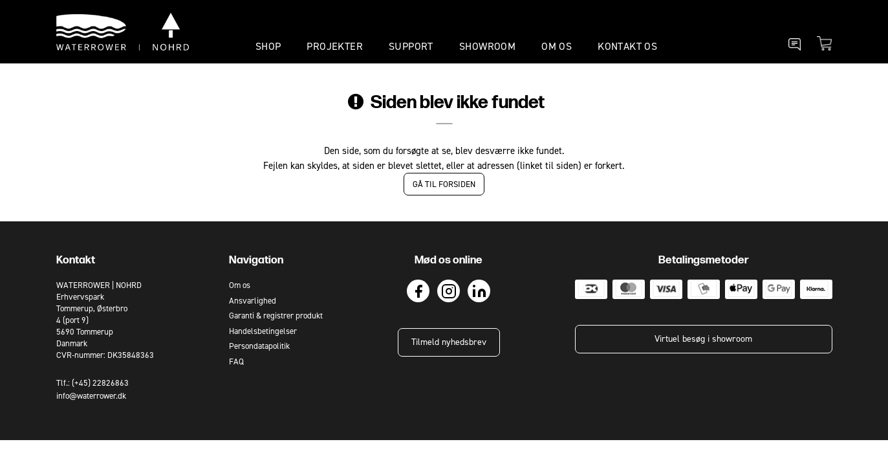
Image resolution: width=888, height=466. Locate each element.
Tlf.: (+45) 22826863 (92, 382)
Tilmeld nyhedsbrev (448, 342)
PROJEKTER (335, 46)
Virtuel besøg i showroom (703, 339)
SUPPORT (411, 46)
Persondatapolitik (259, 345)
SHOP (268, 46)
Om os (239, 285)
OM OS (556, 46)
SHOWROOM (487, 46)
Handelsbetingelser (263, 331)
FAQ (236, 361)
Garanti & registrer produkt (276, 315)
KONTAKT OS (627, 46)
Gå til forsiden (444, 184)
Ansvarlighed (252, 300)
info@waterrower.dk (91, 395)
